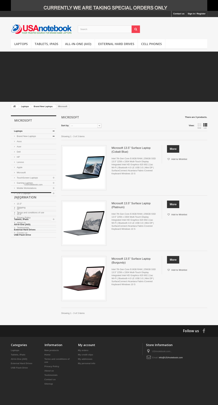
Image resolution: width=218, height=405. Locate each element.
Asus (19, 141)
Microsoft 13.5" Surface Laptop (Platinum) (131, 205)
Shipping (21, 265)
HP (18, 157)
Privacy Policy (23, 275)
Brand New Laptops (26, 136)
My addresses (85, 359)
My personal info (86, 363)
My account (86, 345)
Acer (18, 146)
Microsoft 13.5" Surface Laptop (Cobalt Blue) (131, 149)
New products (51, 350)
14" (18, 209)
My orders (83, 350)
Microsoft (21, 172)
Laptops (21, 44)
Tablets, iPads (46, 44)
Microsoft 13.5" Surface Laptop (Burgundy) (131, 260)
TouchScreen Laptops (27, 177)
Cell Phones (151, 44)
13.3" (19, 203)
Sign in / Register (196, 13)
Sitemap (48, 384)
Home (47, 354)
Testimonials (22, 285)
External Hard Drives (116, 44)
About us (21, 280)
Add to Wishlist (179, 159)
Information (25, 257)
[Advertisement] (109, 76)
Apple (19, 167)
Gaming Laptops (24, 183)
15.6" (19, 214)
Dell (18, 152)
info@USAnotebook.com (171, 357)
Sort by (65, 125)
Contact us (178, 13)
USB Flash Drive (22, 235)
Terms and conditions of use (30, 270)
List (205, 126)
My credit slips (85, 354)
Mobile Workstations (26, 188)
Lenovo (20, 162)
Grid (199, 126)
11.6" (19, 198)
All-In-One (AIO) (78, 44)
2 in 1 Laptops (23, 193)
